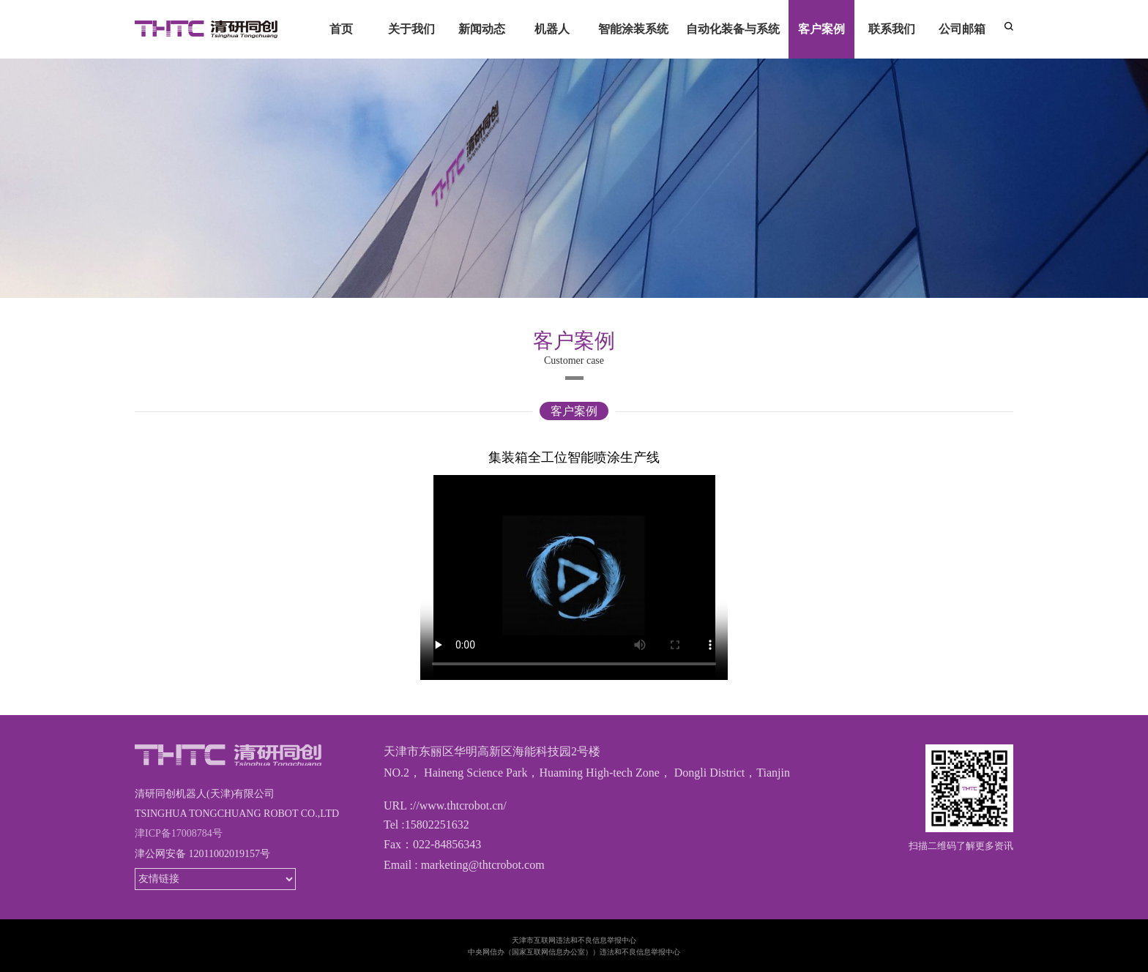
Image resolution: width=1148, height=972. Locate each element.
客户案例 (574, 411)
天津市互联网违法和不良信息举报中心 (574, 940)
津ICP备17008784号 (179, 833)
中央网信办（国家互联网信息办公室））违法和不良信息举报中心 (574, 952)
